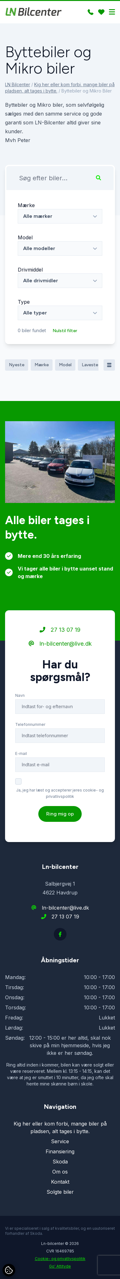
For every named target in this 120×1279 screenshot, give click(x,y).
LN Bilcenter (17, 84)
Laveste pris (94, 365)
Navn (20, 709)
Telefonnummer (30, 738)
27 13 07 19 (60, 643)
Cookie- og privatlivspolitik (60, 1258)
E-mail (21, 767)
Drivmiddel (30, 269)
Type (24, 302)
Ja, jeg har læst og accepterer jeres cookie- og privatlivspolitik (60, 806)
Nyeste (16, 365)
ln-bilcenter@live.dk (60, 657)
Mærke (26, 205)
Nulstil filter (65, 330)
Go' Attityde (60, 1266)
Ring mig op (60, 827)
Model (25, 237)
